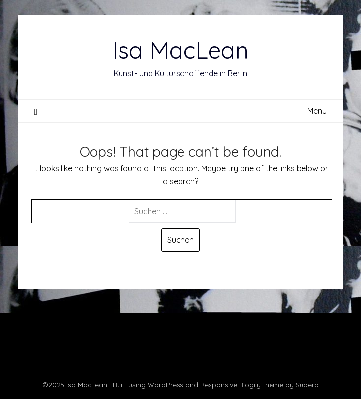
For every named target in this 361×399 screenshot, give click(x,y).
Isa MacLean (180, 50)
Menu (317, 111)
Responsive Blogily (230, 384)
